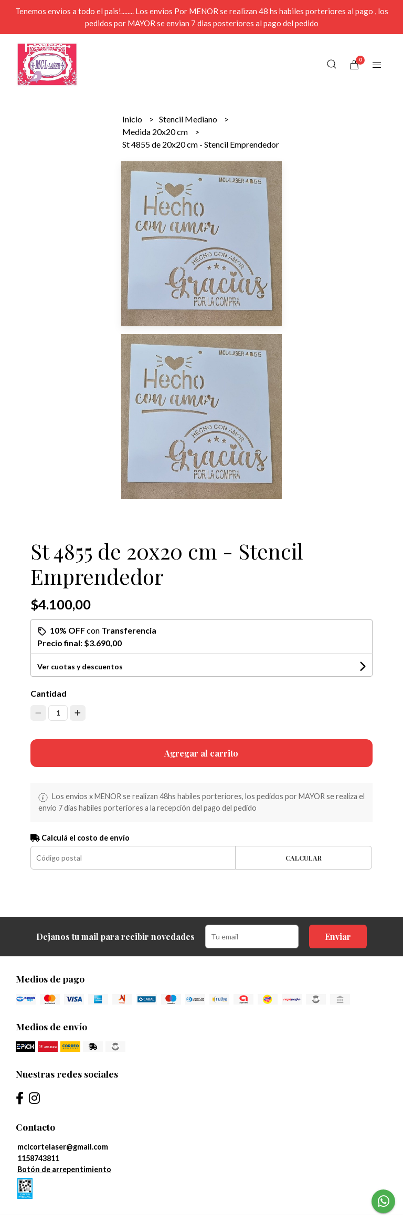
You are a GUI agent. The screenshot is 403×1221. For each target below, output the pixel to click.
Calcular (303, 857)
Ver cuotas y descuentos (80, 666)
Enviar (338, 936)
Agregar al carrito (201, 753)
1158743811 (38, 1158)
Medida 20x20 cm (155, 132)
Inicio (133, 119)
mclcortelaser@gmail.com (62, 1146)
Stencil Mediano (189, 119)
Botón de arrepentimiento (64, 1169)
